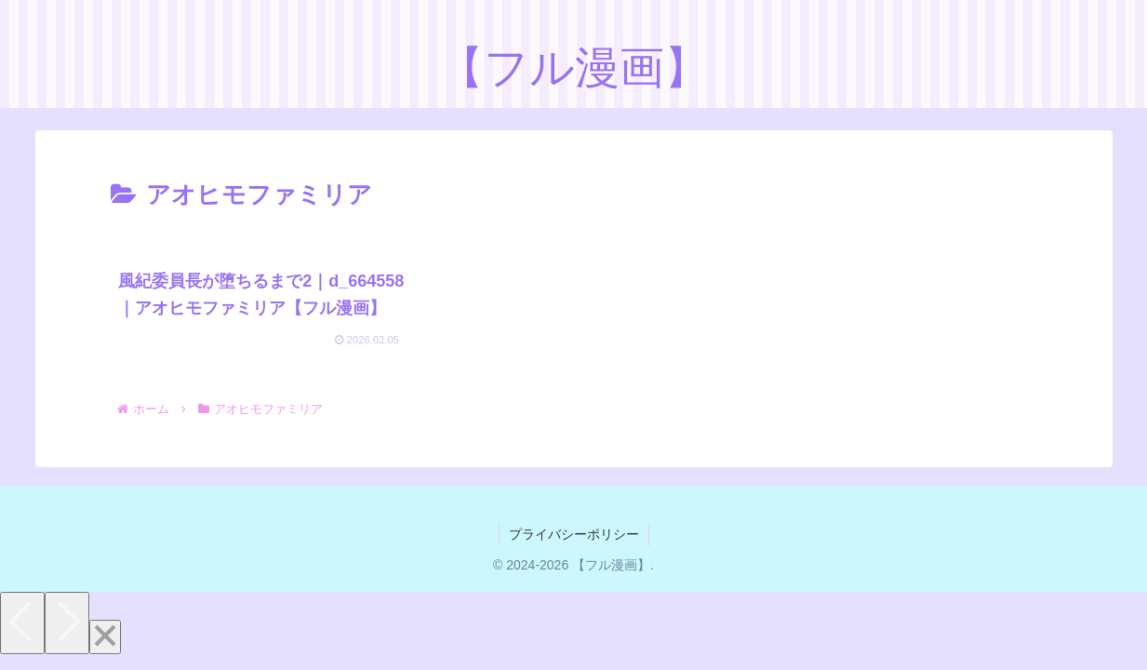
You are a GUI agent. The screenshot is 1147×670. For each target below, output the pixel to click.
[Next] (67, 623)
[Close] (105, 637)
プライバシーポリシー (574, 534)
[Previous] (22, 623)
